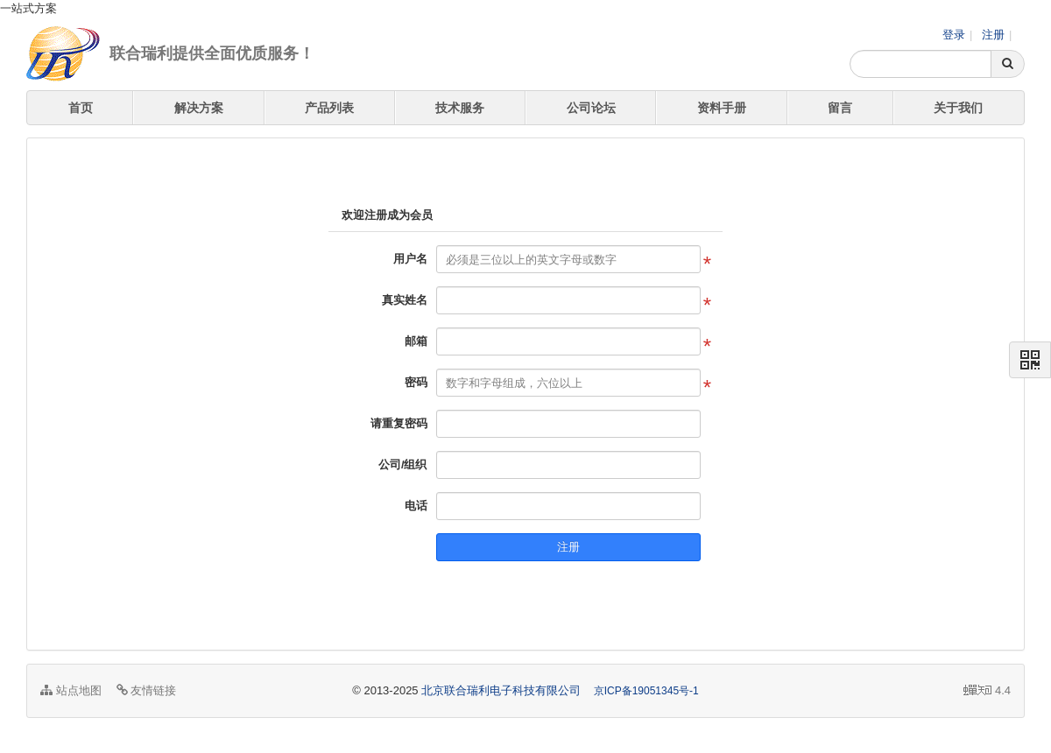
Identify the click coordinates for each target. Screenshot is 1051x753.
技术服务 (459, 108)
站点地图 (71, 690)
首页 (80, 108)
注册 (993, 34)
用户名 (410, 258)
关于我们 (958, 108)
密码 (416, 382)
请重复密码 (398, 423)
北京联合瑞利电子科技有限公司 (501, 690)
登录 (953, 34)
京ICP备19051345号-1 (646, 691)
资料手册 (721, 108)
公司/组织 (402, 464)
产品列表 (329, 108)
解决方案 (198, 108)
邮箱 (416, 341)
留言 (840, 108)
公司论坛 (591, 108)
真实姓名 (404, 299)
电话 (416, 505)
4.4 (987, 692)
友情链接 (146, 690)
